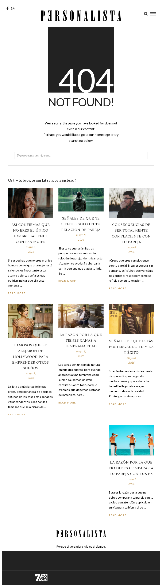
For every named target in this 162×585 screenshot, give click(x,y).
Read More (117, 288)
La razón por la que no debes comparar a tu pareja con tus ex (131, 468)
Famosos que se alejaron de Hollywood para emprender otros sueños (30, 356)
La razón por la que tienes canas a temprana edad (81, 340)
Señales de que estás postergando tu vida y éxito (131, 347)
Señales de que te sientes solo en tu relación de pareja (81, 224)
